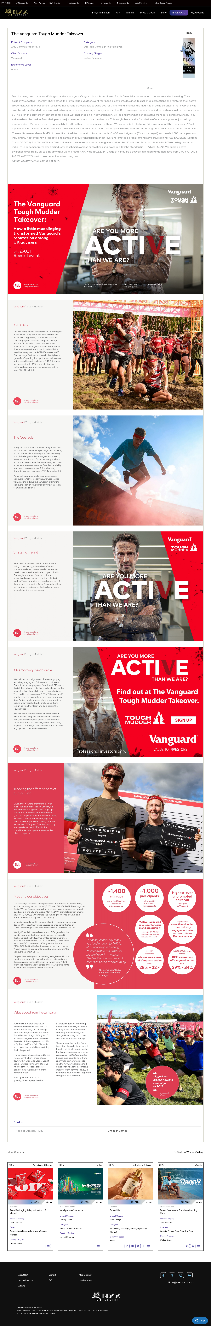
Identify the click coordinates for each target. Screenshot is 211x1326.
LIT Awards (107, 3)
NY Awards (91, 3)
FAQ (50, 1280)
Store (164, 12)
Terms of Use (76, 1310)
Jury (117, 12)
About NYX (23, 1275)
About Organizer (25, 1280)
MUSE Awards (23, 3)
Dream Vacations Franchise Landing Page (178, 1212)
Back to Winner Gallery (189, 1152)
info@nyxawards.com (181, 1282)
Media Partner (85, 1275)
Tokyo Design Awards (163, 3)
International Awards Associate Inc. (42, 1313)
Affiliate (21, 1286)
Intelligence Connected (72, 1210)
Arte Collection (142, 3)
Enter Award (178, 12)
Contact (52, 1275)
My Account (197, 12)
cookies (104, 1310)
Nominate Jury (85, 1280)
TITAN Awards (74, 3)
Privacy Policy (86, 1310)
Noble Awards (124, 3)
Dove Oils (115, 1210)
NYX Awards (56, 3)
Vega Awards (39, 3)
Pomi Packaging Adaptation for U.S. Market (28, 1212)
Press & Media (147, 12)
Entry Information (101, 12)
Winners (130, 12)
